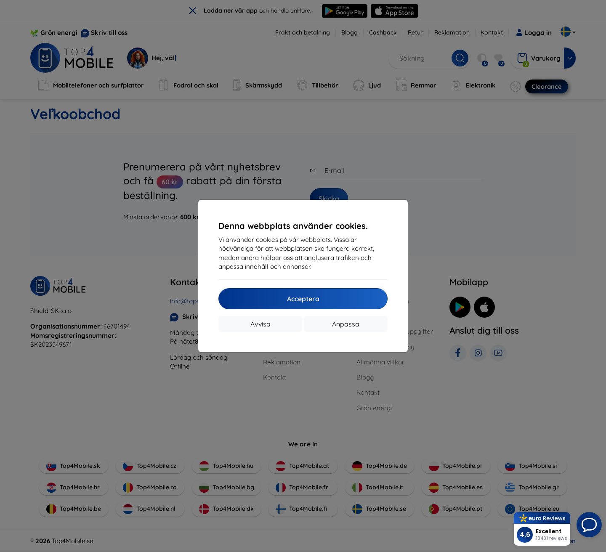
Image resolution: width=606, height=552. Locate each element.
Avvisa (260, 324)
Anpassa (345, 324)
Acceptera (303, 299)
